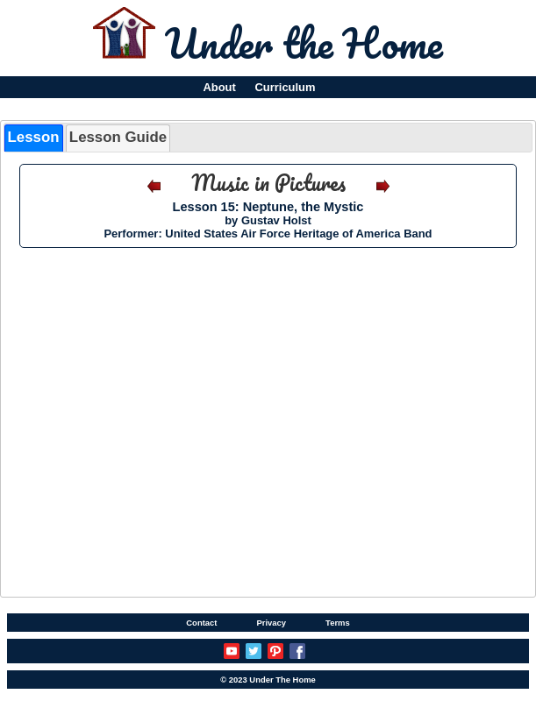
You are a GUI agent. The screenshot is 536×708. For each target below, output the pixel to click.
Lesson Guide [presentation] (118, 137)
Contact (201, 622)
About (219, 87)
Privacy (271, 622)
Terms (337, 622)
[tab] (33, 138)
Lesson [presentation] (34, 137)
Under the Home (304, 43)
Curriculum (285, 87)
